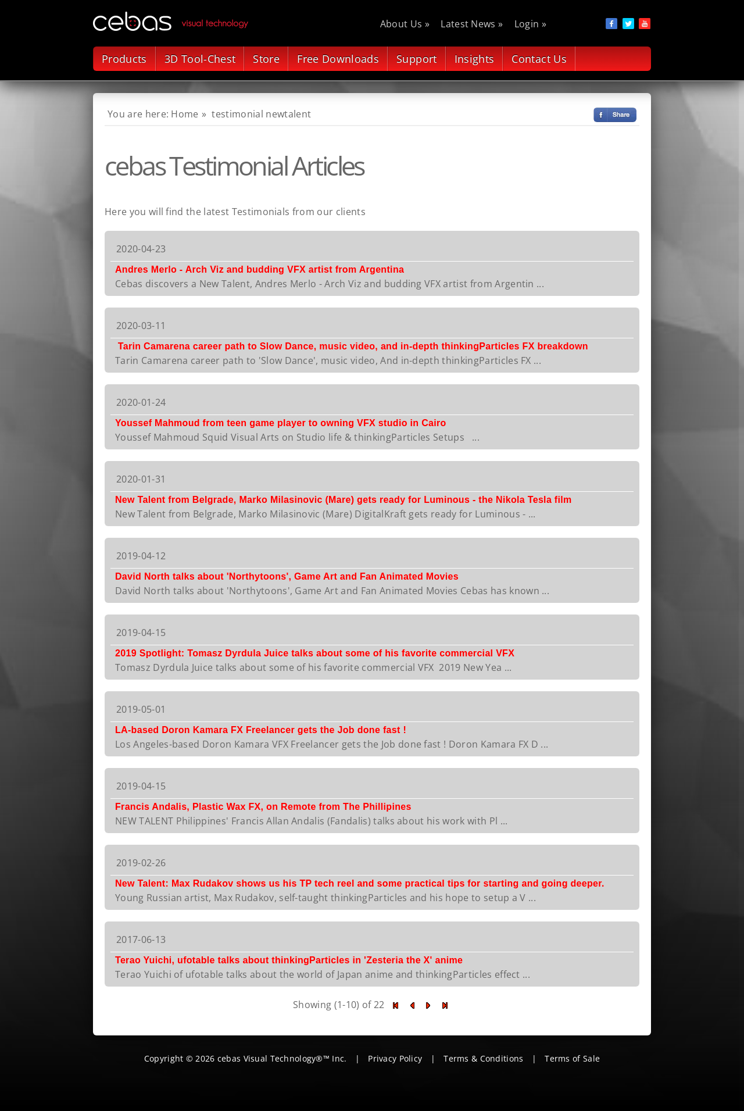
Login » (530, 23)
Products (124, 59)
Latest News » (472, 23)
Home (184, 114)
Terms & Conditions (483, 1058)
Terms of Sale (572, 1058)
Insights (475, 59)
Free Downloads (338, 59)
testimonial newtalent (261, 114)
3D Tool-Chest (200, 59)
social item (611, 23)
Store (266, 59)
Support (416, 59)
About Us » (405, 23)
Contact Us (539, 59)
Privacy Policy (395, 1058)
